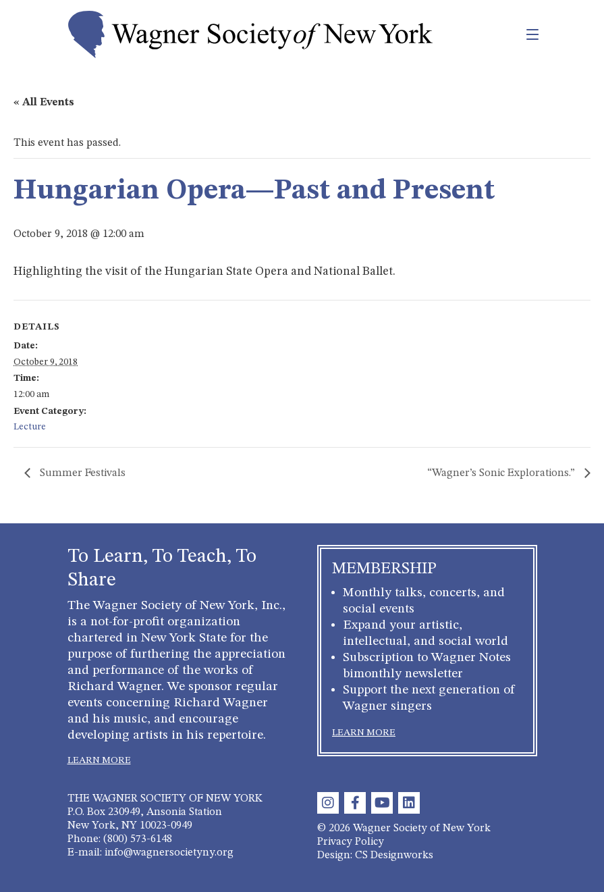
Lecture (29, 426)
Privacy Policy (350, 842)
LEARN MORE (99, 760)
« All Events (43, 102)
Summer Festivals (81, 473)
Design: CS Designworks (375, 855)
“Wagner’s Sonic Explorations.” (502, 473)
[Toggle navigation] (503, 34)
